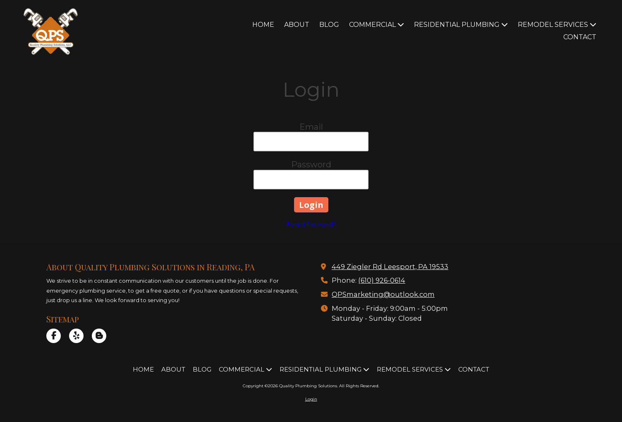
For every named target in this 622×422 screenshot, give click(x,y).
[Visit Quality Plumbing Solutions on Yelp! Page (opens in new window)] (76, 336)
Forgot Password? (311, 224)
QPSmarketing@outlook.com (383, 294)
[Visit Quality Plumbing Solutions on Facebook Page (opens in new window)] (53, 336)
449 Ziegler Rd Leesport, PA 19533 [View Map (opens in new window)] (390, 266)
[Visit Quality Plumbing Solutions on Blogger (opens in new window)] (99, 336)
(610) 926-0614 (381, 280)
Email (311, 127)
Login (311, 399)
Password (311, 164)
